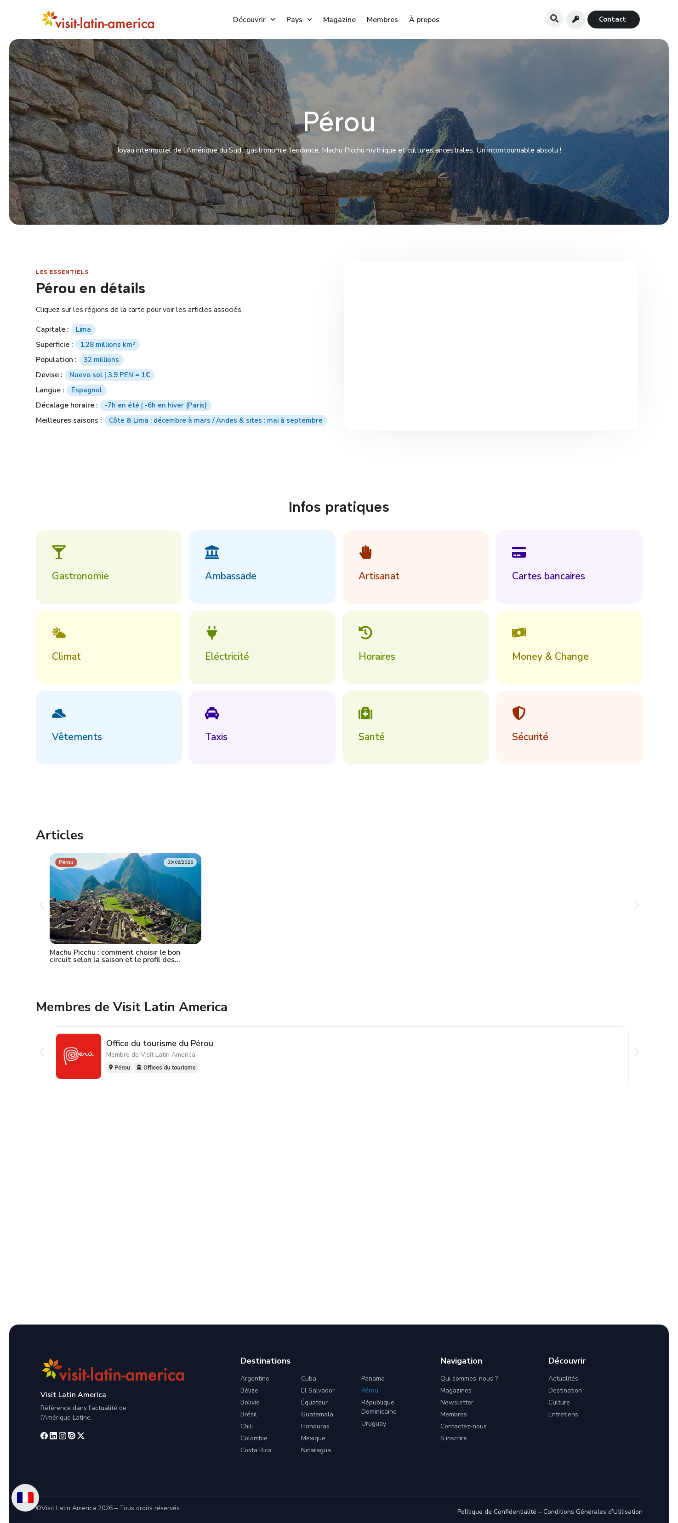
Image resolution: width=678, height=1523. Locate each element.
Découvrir (254, 19)
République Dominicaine (379, 1407)
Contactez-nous (463, 1426)
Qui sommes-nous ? (469, 1378)
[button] (554, 18)
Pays (299, 19)
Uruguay (373, 1423)
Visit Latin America (73, 1395)
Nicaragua (316, 1450)
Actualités (563, 1378)
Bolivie (250, 1402)
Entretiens (563, 1414)
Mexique (313, 1438)
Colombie (254, 1438)
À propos (424, 20)
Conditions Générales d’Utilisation (593, 1511)
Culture (559, 1402)
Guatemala (317, 1414)
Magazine (339, 20)
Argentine (254, 1378)
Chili (246, 1426)
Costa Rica (256, 1450)
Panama (373, 1378)
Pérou (369, 1390)
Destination (565, 1390)
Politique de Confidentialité (496, 1511)
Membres (382, 20)
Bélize (249, 1390)
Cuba (308, 1378)
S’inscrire (453, 1438)
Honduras (315, 1426)
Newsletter (456, 1402)
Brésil (248, 1414)
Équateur (314, 1402)
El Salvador (318, 1390)
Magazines (456, 1390)
